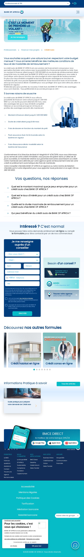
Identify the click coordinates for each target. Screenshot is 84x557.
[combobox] (10, 277)
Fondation (20, 470)
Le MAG (6, 457)
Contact (6, 469)
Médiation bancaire (27, 509)
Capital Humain (22, 473)
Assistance (7, 466)
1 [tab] (34, 369)
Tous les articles (68, 384)
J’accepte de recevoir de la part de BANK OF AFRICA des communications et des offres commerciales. (20, 306)
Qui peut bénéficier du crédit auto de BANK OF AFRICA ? (40, 213)
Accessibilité (27, 487)
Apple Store (54, 443)
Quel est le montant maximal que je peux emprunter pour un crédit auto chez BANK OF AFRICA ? (44, 188)
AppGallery (71, 443)
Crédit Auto (49, 50)
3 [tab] (39, 369)
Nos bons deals (9, 477)
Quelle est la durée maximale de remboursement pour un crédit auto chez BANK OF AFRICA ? (42, 205)
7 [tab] (50, 369)
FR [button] (74, 3)
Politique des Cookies (27, 498)
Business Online (48, 457)
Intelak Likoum (34, 465)
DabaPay (33, 462)
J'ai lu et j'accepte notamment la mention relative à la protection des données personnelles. (21, 300)
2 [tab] (37, 369)
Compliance (21, 468)
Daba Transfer (34, 468)
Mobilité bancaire (27, 515)
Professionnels (10, 50)
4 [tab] (42, 369)
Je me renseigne (17, 37)
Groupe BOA (60, 457)
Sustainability (21, 465)
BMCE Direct (34, 459)
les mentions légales (26, 298)
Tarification (28, 504)
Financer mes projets (30, 50)
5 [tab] (44, 369)
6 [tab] (47, 369)
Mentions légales (28, 492)
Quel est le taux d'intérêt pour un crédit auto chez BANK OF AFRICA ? (42, 196)
